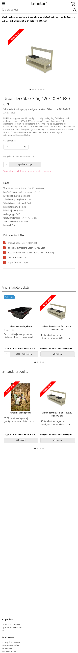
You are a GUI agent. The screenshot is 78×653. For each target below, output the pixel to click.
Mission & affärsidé (10, 646)
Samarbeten (7, 649)
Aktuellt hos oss (9, 652)
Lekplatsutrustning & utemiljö (23, 17)
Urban (5, 21)
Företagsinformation (11, 643)
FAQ (4, 631)
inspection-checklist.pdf (16, 262)
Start (4, 17)
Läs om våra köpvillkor (11, 625)
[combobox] (39, 10)
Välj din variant (9, 141)
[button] (30, 89)
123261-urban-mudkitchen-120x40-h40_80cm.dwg (28, 252)
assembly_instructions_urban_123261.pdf (24, 247)
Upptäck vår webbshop (12, 628)
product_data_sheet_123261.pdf (20, 242)
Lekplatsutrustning (49, 17)
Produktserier (66, 17)
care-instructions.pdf (14, 257)
